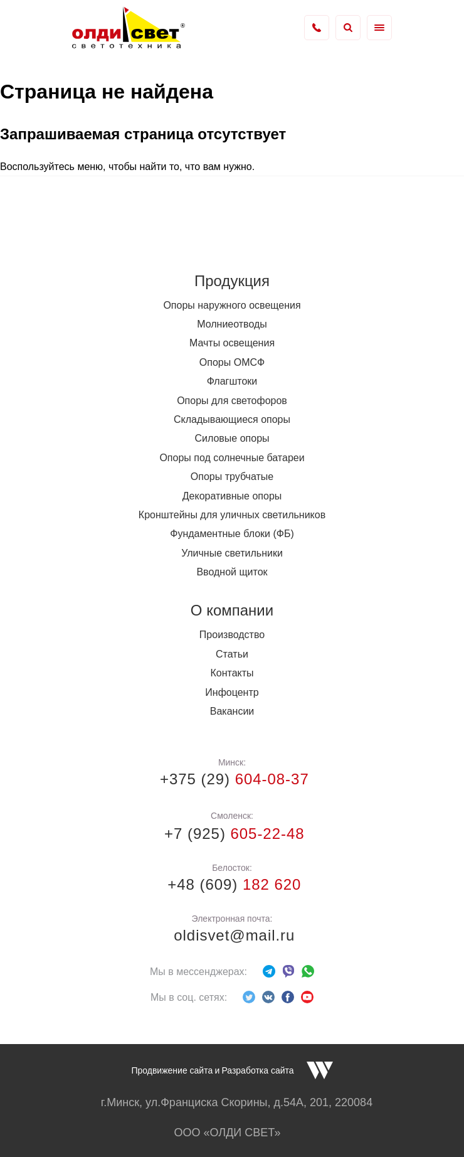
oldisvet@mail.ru (232, 935)
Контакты (231, 673)
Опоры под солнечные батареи (231, 457)
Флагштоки (232, 381)
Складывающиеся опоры (232, 419)
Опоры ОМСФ (232, 362)
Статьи (232, 654)
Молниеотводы (232, 324)
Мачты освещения (232, 343)
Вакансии (232, 711)
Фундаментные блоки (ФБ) (232, 533)
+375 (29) (231, 778)
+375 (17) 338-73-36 (317, 27)
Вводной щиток (231, 572)
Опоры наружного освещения (231, 305)
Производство (232, 634)
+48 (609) (232, 884)
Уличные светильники (232, 553)
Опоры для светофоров (232, 400)
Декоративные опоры (232, 496)
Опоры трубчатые (232, 476)
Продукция (232, 280)
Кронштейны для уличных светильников (232, 514)
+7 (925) (231, 833)
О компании (232, 610)
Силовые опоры (231, 438)
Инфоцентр (231, 692)
